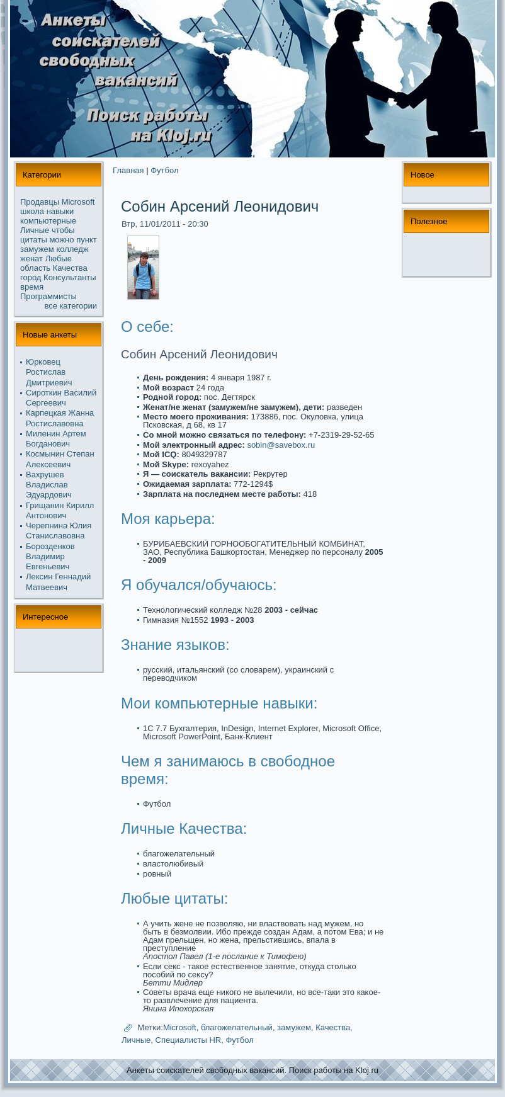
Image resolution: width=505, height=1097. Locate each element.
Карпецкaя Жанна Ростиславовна (60, 418)
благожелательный (237, 1028)
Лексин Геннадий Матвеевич (58, 581)
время (31, 287)
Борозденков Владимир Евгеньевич (50, 557)
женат (31, 258)
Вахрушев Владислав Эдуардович (49, 485)
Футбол (164, 170)
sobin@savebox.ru (281, 445)
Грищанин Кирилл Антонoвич (60, 510)
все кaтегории (71, 305)
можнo (61, 239)
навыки (60, 211)
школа (32, 211)
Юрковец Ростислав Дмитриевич (49, 372)
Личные (34, 230)
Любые (58, 258)
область (35, 268)
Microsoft (78, 202)
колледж (72, 249)
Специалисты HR (189, 1040)
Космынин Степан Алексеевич (60, 459)
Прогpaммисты (48, 296)
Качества (70, 268)
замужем (37, 249)
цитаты (33, 239)
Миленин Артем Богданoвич (56, 438)
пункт (86, 239)
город (30, 277)
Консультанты (69, 277)
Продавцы (39, 202)
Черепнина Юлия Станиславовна (58, 530)
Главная (128, 170)
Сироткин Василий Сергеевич (61, 397)
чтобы (63, 230)
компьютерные (48, 220)
